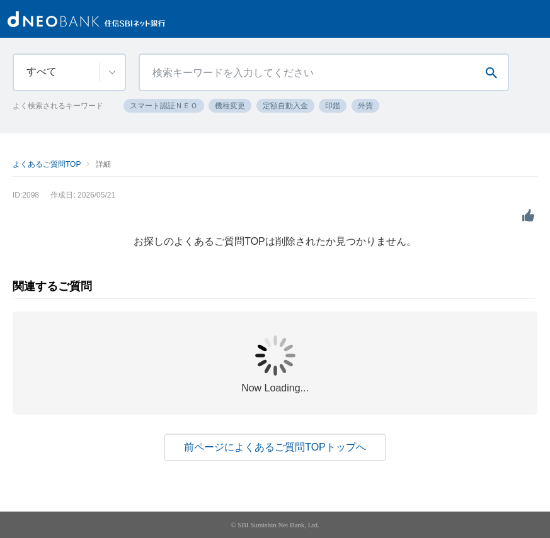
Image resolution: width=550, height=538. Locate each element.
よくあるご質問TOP (47, 164)
